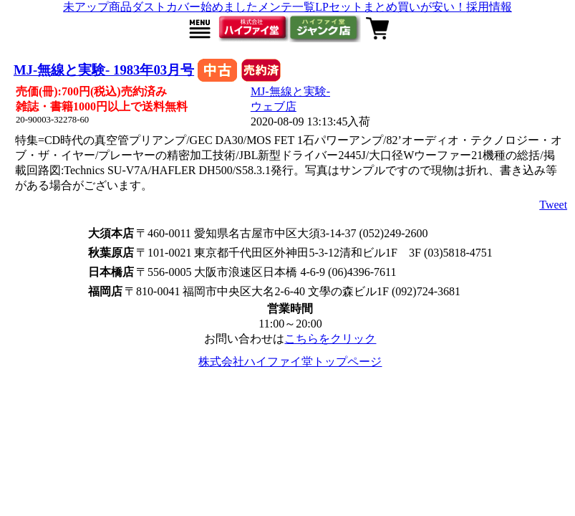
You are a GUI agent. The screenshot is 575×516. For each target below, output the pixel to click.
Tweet (553, 205)
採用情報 (489, 7)
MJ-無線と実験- (290, 91)
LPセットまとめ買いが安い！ (390, 7)
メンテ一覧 (286, 7)
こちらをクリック (330, 339)
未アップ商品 (97, 7)
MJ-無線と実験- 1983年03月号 (104, 69)
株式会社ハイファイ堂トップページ (290, 361)
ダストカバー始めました (195, 7)
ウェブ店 (273, 106)
